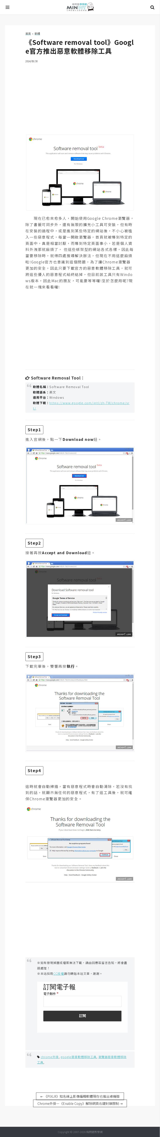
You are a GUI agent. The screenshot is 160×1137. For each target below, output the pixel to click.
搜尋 (152, 7)
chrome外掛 (50, 1057)
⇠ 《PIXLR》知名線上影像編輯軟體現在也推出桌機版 (80, 1096)
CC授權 (58, 973)
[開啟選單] (7, 7)
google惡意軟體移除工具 (78, 1057)
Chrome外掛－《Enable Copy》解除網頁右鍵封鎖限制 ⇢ (80, 1103)
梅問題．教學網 (80, 7)
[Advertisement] (79, 96)
